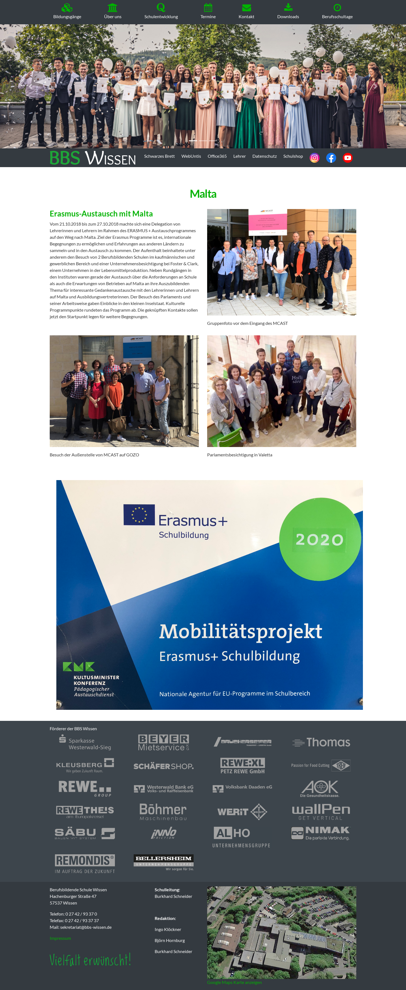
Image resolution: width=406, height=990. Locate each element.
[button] (30, 86)
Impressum (60, 938)
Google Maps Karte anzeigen (234, 982)
